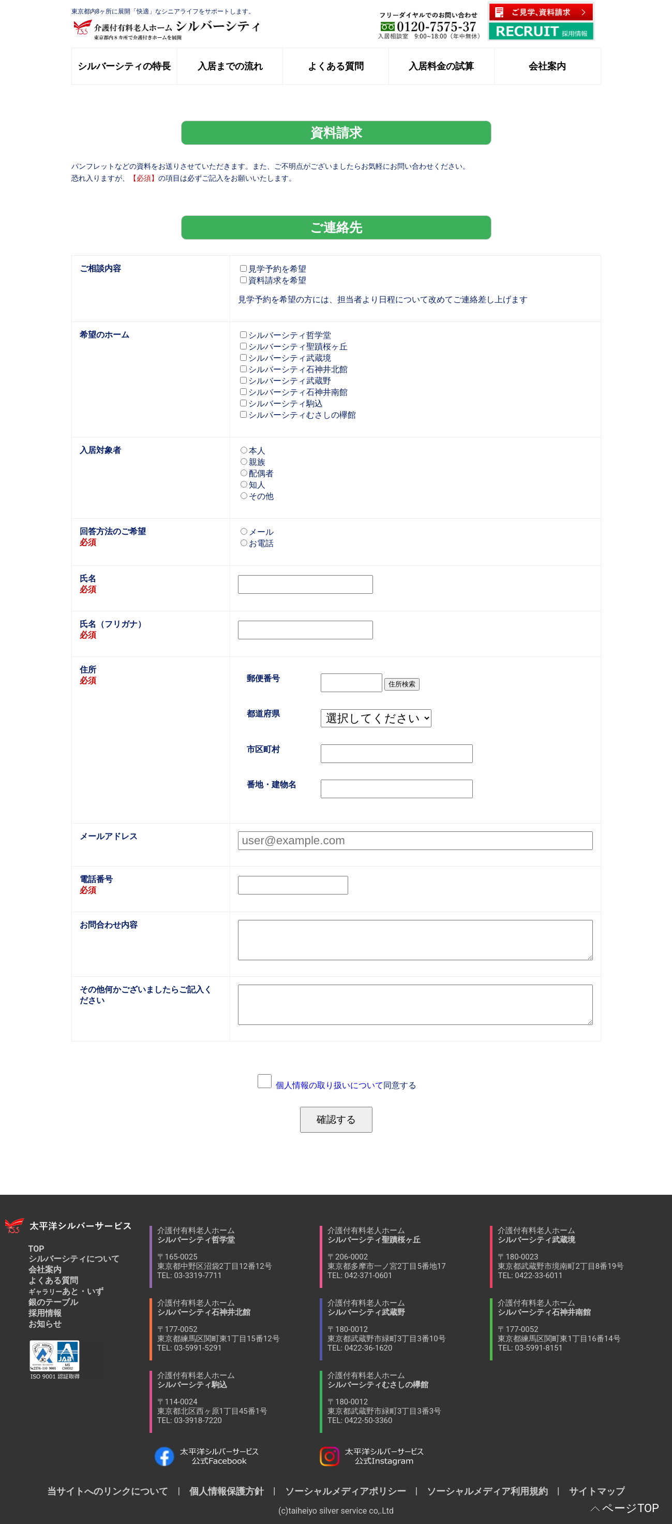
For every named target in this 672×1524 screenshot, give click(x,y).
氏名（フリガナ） (113, 624)
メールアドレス (109, 836)
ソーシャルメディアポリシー (345, 1491)
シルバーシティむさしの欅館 (298, 415)
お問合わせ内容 (109, 925)
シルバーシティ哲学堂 (285, 335)
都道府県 (263, 714)
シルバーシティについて (74, 1259)
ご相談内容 (100, 268)
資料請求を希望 (273, 280)
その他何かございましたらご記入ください (146, 995)
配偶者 (257, 473)
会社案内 (45, 1269)
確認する (336, 1119)
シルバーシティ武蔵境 (285, 358)
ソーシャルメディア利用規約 (487, 1491)
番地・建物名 (271, 784)
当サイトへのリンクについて (112, 1491)
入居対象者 (100, 450)
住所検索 (402, 684)
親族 (253, 462)
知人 (253, 485)
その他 (257, 496)
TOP (36, 1249)
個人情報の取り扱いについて (329, 1085)
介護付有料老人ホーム (238, 1253)
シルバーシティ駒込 (281, 403)
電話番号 (96, 879)
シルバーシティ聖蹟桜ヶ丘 (294, 346)
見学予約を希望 (273, 269)
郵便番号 (263, 678)
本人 (253, 451)
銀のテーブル (53, 1302)
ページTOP (630, 1508)
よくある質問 (53, 1280)
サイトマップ (592, 1491)
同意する (346, 1085)
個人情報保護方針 (226, 1491)
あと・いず (65, 1291)
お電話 (257, 543)
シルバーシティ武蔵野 (285, 381)
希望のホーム (104, 335)
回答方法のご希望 (113, 531)
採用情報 (45, 1313)
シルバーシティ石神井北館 (294, 369)
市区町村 (263, 749)
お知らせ (45, 1324)
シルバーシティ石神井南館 (294, 392)
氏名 (88, 578)
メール (257, 532)
